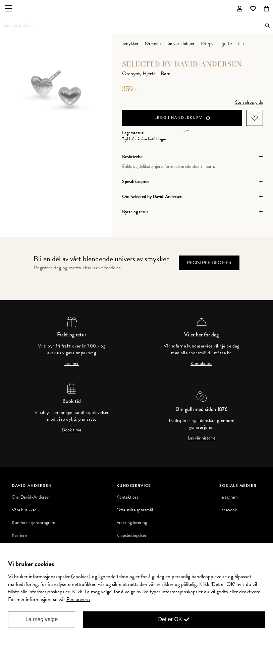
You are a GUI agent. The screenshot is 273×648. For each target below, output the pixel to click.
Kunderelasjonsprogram (33, 522)
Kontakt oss (201, 363)
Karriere (19, 535)
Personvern (78, 599)
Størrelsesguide (249, 102)
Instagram (228, 497)
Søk (267, 26)
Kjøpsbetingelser (131, 535)
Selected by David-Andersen (182, 64)
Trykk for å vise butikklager (144, 139)
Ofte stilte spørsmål (134, 510)
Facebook (228, 510)
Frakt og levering (131, 522)
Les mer (71, 363)
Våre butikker (24, 510)
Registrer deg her (209, 262)
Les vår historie (201, 438)
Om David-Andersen (31, 497)
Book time (71, 430)
